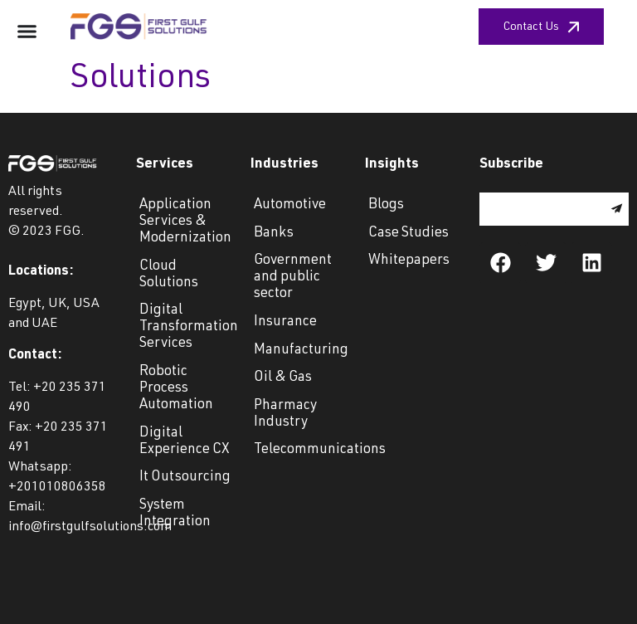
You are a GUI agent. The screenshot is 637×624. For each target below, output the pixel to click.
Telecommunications (301, 450)
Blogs (386, 205)
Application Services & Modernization (185, 222)
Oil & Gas (283, 378)
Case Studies (408, 234)
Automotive (290, 205)
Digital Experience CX (184, 442)
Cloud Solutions (168, 275)
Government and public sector (293, 277)
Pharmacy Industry (285, 414)
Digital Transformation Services (186, 327)
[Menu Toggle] (27, 31)
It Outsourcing (185, 477)
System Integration (175, 514)
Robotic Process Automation (176, 388)
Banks (274, 234)
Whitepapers (409, 261)
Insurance (285, 322)
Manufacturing (301, 351)
